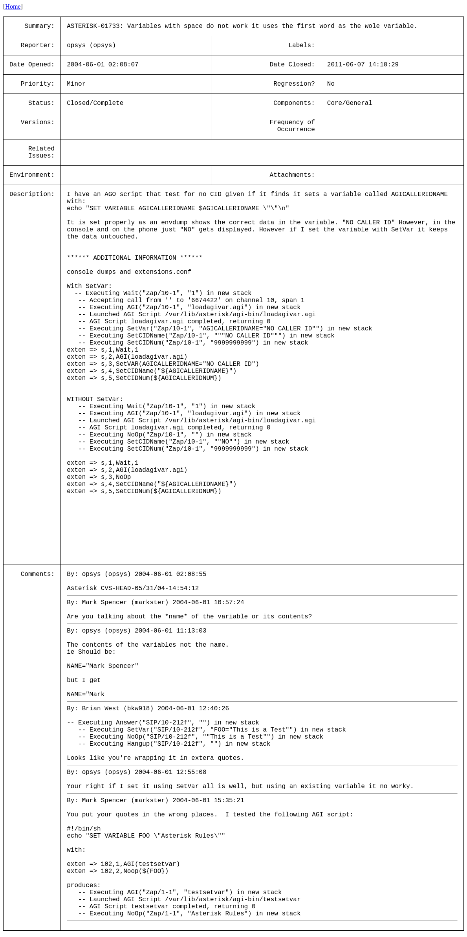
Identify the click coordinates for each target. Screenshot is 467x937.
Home (12, 6)
